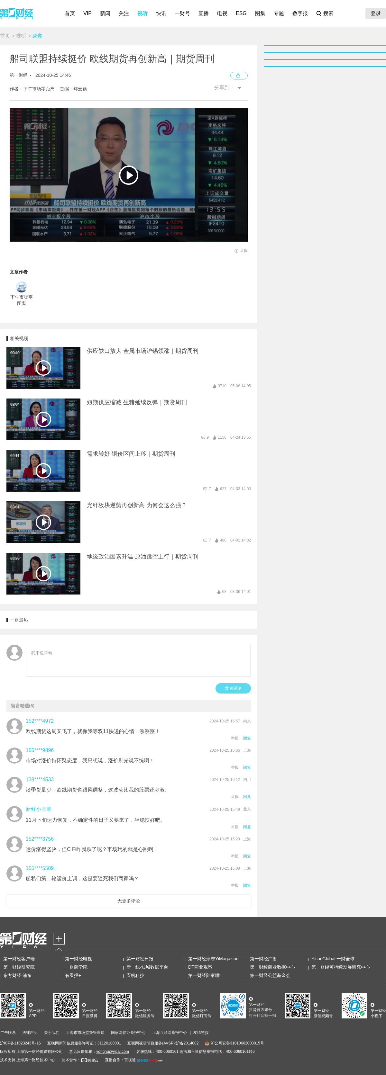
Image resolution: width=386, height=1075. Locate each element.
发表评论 (233, 688)
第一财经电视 (78, 958)
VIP (87, 13)
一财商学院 (76, 967)
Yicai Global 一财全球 (332, 958)
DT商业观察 (200, 967)
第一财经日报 (139, 958)
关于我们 (52, 1032)
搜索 (328, 13)
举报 (235, 738)
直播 (203, 13)
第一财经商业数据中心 (272, 967)
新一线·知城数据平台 (147, 967)
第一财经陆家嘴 (204, 975)
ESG (241, 13)
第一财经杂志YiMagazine (213, 958)
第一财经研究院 (19, 967)
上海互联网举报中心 (169, 1032)
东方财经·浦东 (17, 975)
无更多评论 (128, 900)
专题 (279, 13)
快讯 (161, 13)
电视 (222, 13)
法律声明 (30, 1032)
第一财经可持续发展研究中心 (340, 967)
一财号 (182, 13)
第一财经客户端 (19, 958)
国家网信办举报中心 (128, 1032)
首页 (70, 13)
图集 (260, 13)
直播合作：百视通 (120, 1060)
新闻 (105, 13)
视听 (142, 13)
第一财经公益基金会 (270, 975)
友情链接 (201, 1032)
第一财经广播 (263, 958)
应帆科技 (135, 975)
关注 (124, 13)
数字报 (300, 13)
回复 (247, 738)
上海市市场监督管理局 (85, 1032)
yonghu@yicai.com (112, 1051)
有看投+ (73, 975)
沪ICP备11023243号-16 (20, 1043)
